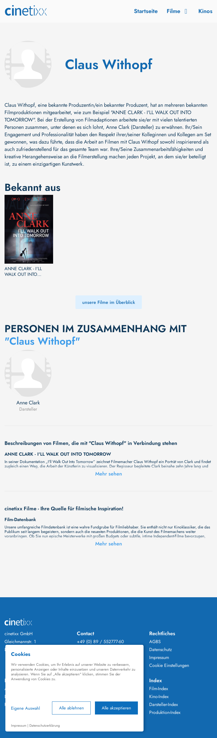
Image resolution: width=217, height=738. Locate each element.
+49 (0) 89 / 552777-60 (100, 642)
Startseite (146, 11)
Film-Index (158, 689)
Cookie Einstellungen (169, 665)
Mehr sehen (108, 473)
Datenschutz (160, 649)
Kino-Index (159, 696)
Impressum (159, 657)
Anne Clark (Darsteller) (130, 127)
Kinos (205, 11)
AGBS (155, 642)
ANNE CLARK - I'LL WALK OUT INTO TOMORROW (23, 271)
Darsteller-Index (163, 704)
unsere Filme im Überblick (108, 302)
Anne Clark (28, 402)
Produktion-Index (165, 712)
